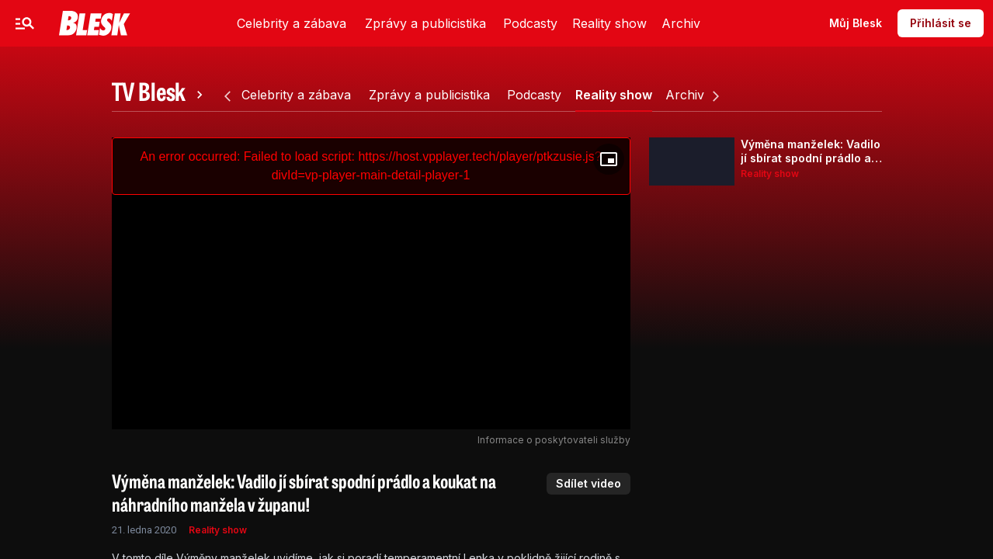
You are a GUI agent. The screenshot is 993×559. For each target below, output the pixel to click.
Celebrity (112, 23)
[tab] (160, 95)
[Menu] (24, 23)
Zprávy (184, 23)
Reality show (218, 530)
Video (305, 23)
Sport (246, 23)
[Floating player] (608, 159)
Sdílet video (588, 483)
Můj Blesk (855, 23)
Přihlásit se (940, 23)
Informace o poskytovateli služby (553, 440)
